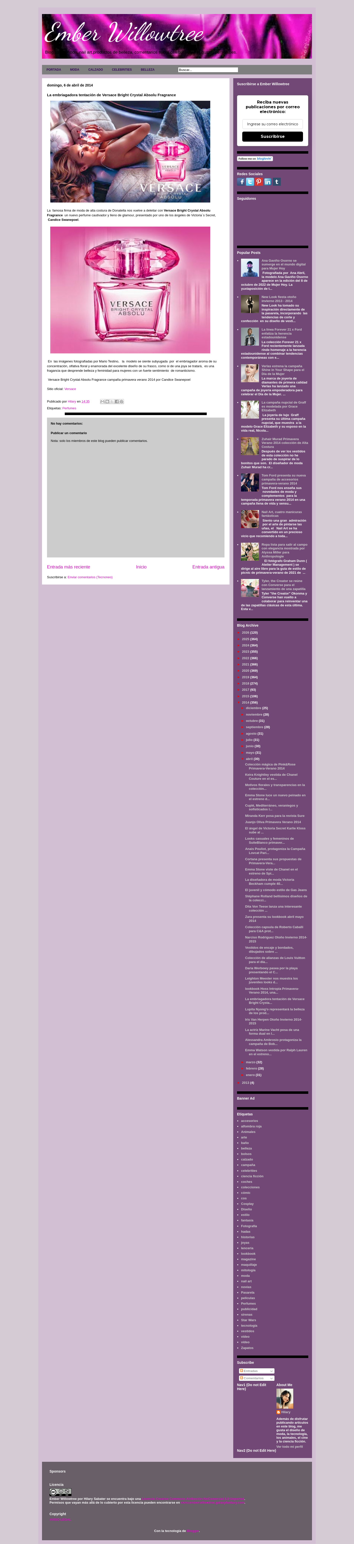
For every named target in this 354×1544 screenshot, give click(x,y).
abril (250, 759)
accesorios (249, 1121)
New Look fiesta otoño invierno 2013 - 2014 (279, 299)
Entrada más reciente (68, 566)
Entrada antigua (208, 566)
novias (246, 1287)
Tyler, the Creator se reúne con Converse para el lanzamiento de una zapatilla (284, 585)
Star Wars (248, 1320)
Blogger (193, 1531)
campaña (248, 1165)
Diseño (246, 1209)
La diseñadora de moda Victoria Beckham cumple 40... (269, 882)
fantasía (247, 1220)
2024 (246, 645)
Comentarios (252, 1378)
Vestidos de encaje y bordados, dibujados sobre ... (269, 949)
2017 (246, 690)
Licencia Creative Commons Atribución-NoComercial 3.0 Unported (193, 1499)
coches (246, 1182)
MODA (74, 69)
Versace (70, 389)
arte (244, 1137)
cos (243, 1198)
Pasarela (247, 1292)
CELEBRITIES (122, 69)
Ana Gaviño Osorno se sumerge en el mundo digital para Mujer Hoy (284, 264)
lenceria (247, 1248)
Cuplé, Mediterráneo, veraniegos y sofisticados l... (271, 807)
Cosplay (247, 1204)
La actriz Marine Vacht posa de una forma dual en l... (272, 1032)
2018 (246, 683)
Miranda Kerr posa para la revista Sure (274, 816)
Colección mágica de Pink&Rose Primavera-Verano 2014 (270, 766)
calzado (247, 1159)
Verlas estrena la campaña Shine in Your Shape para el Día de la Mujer (283, 370)
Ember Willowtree (123, 32)
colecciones (250, 1187)
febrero (252, 1068)
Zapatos (247, 1348)
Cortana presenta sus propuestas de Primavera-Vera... (273, 861)
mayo (251, 752)
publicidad (249, 1309)
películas (248, 1298)
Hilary (286, 1412)
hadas (245, 1231)
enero (251, 1075)
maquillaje (249, 1265)
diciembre (254, 708)
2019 (246, 677)
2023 (246, 651)
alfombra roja (251, 1126)
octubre (252, 721)
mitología (248, 1270)
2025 (246, 639)
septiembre (255, 727)
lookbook (248, 1254)
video (245, 1336)
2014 (246, 702)
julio (250, 740)
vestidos (247, 1331)
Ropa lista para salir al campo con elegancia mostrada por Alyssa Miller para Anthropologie (285, 550)
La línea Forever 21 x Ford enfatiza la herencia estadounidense (282, 333)
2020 (246, 670)
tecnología (249, 1325)
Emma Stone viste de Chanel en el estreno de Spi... (271, 871)
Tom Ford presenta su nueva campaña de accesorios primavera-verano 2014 (284, 479)
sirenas (246, 1314)
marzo (251, 1062)
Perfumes (69, 408)
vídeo (245, 1342)
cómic (245, 1193)
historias (247, 1237)
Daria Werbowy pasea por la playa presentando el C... (271, 970)
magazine (248, 1259)
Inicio (141, 566)
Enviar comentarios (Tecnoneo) (90, 577)
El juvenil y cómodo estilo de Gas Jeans (276, 890)
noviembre (254, 714)
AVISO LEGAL (60, 1519)
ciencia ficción (252, 1176)
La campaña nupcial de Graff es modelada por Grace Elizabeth (284, 406)
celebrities (249, 1171)
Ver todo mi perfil (289, 1447)
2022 (246, 658)
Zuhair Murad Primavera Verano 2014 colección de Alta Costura (285, 443)
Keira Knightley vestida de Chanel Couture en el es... (271, 777)
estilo (245, 1215)
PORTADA (53, 69)
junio (250, 746)
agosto (252, 733)
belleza (246, 1148)
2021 (246, 664)
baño (245, 1143)
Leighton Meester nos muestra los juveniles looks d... (271, 980)
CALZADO (95, 69)
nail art (246, 1281)
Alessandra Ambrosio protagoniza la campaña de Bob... (273, 1042)
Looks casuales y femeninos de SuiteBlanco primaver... (269, 840)
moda (245, 1276)
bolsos (246, 1154)
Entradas (249, 1371)
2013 (246, 1083)
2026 (246, 632)
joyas (245, 1242)
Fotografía (249, 1226)
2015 (246, 696)
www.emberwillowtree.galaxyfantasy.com (212, 1502)
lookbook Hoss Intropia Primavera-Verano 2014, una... (272, 991)
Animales (248, 1132)
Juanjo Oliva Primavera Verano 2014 (273, 822)
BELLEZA (147, 69)
